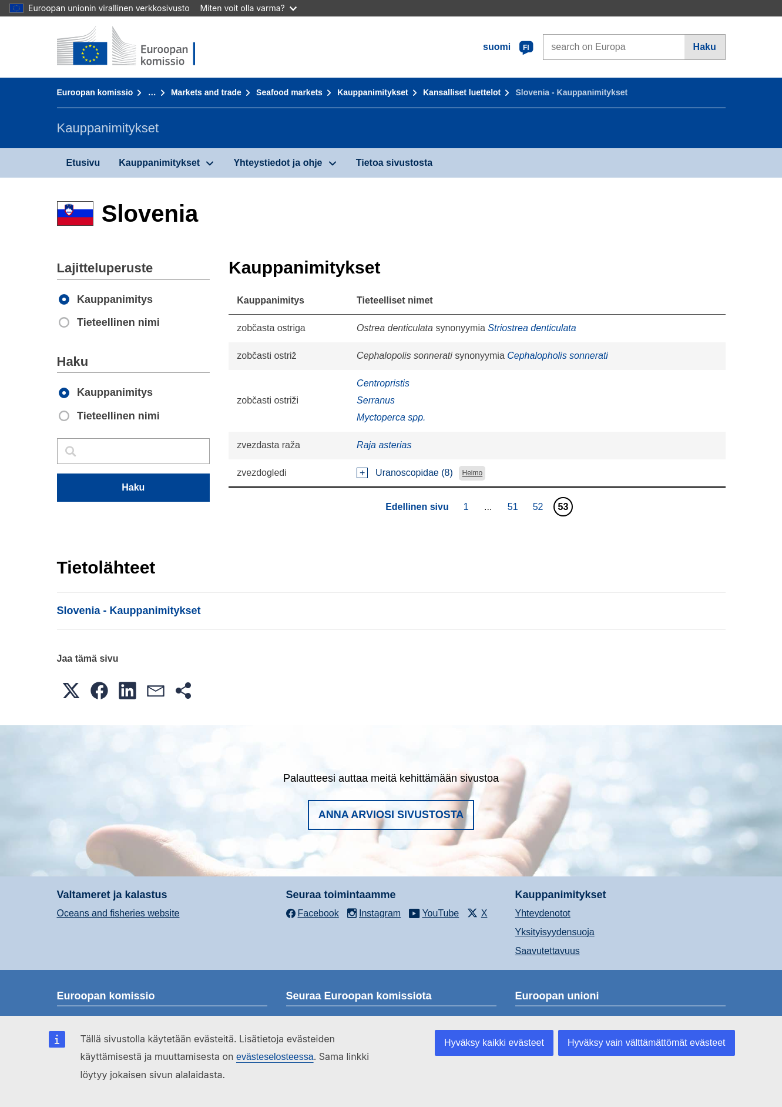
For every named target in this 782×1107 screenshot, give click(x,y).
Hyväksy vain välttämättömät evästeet (647, 1043)
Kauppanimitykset (372, 92)
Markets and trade (206, 92)
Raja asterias (384, 445)
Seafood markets (289, 92)
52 (539, 506)
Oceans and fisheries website (118, 913)
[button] (71, 690)
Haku (704, 47)
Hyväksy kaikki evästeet (494, 1043)
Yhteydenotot (542, 913)
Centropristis (383, 383)
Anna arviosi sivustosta (391, 815)
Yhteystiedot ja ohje (277, 163)
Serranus (376, 400)
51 (514, 506)
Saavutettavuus (547, 951)
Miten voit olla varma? (248, 8)
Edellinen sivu (417, 507)
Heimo (472, 473)
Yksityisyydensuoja (555, 932)
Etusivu (83, 163)
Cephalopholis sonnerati (557, 356)
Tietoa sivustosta (394, 163)
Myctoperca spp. (391, 417)
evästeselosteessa (275, 1057)
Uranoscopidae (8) (414, 473)
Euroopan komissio (95, 92)
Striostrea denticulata (532, 328)
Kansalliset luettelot (462, 92)
